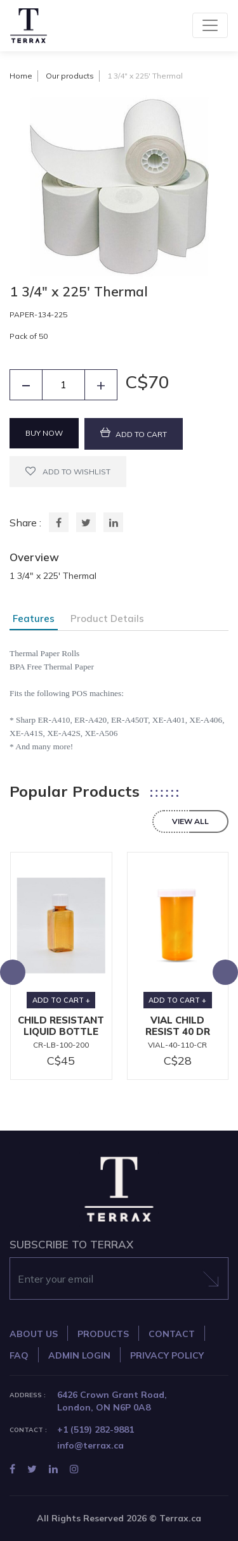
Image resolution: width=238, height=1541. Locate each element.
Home (21, 75)
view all (190, 821)
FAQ (19, 1355)
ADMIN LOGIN (79, 1355)
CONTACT (172, 1334)
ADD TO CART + (61, 1000)
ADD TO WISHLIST (67, 471)
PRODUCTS (103, 1334)
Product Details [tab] (107, 618)
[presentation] (12, 972)
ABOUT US (34, 1334)
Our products (70, 75)
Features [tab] (34, 618)
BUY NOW (44, 433)
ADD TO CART (133, 433)
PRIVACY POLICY (167, 1355)
